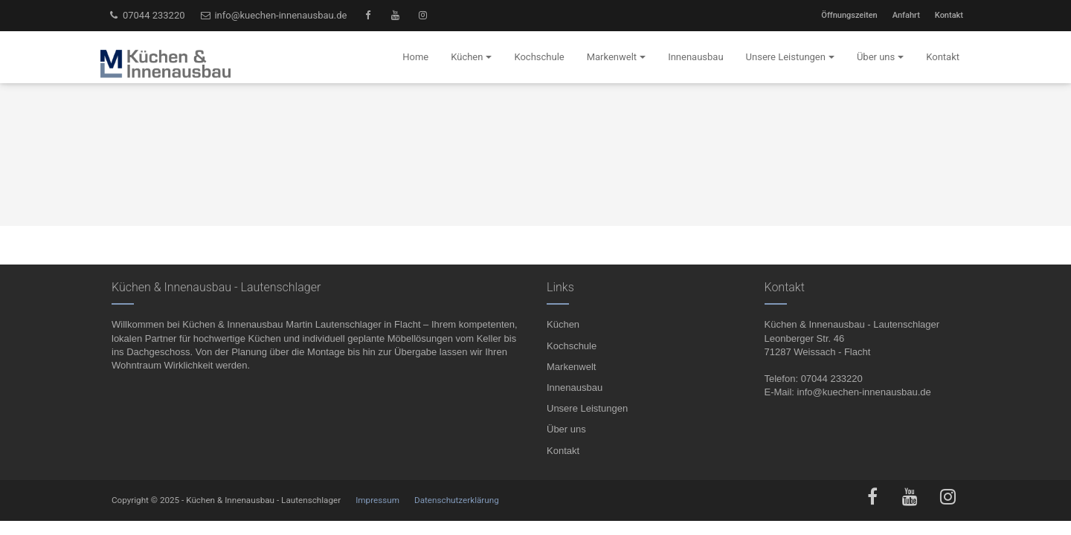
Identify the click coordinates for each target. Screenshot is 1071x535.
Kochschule (571, 345)
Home (415, 56)
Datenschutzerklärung (456, 500)
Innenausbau (574, 387)
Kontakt (949, 15)
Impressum (377, 500)
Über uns (566, 429)
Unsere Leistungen (587, 408)
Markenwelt (571, 366)
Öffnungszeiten (849, 15)
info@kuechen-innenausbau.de (273, 15)
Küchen (563, 324)
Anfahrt (906, 15)
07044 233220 (146, 15)
